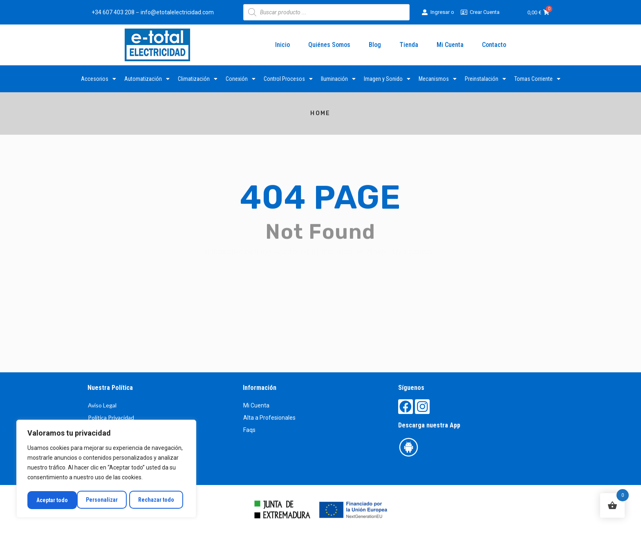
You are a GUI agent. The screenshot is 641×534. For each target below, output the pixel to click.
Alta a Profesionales (269, 417)
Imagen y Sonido (387, 79)
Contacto (494, 45)
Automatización (147, 79)
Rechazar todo (106, 500)
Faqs (249, 430)
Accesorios (98, 79)
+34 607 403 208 (113, 12)
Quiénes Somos (329, 45)
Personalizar (52, 500)
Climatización (197, 79)
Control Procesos (288, 79)
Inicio (282, 45)
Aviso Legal (102, 405)
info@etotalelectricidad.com (177, 12)
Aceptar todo (161, 500)
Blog (375, 45)
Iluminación (338, 79)
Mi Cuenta (450, 45)
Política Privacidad (111, 417)
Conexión (241, 79)
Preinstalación (485, 79)
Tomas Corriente (537, 79)
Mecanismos (438, 79)
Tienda (408, 45)
